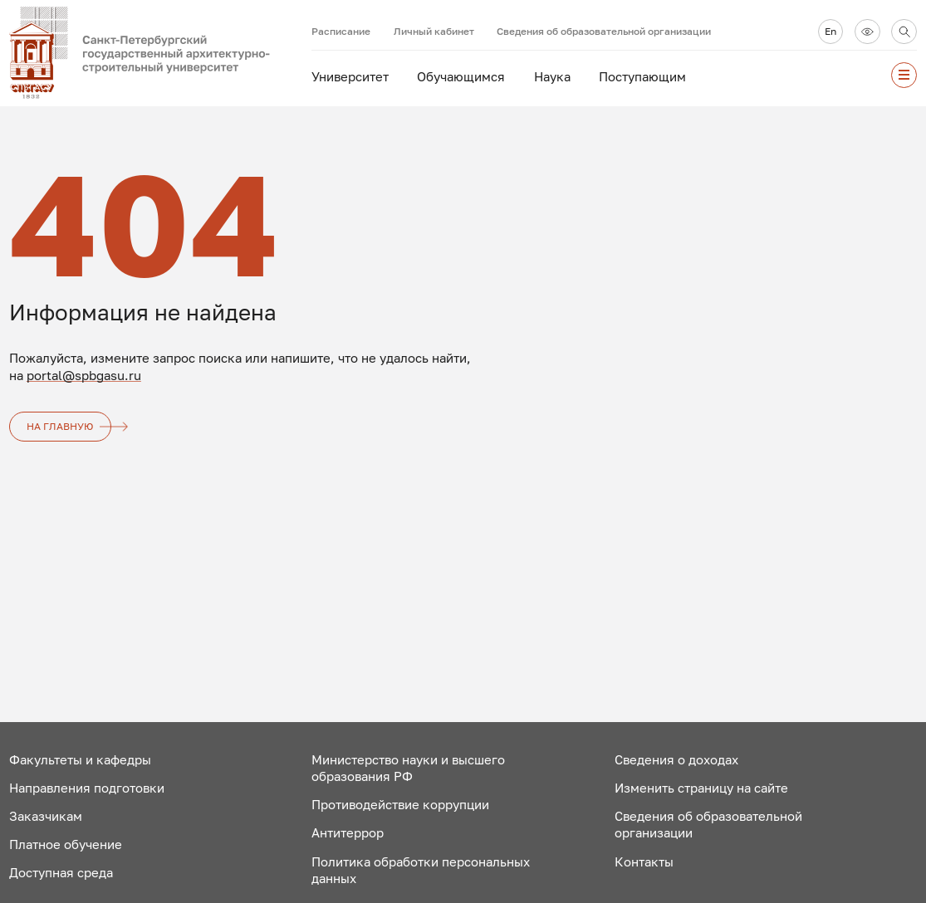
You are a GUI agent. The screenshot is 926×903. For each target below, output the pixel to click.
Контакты (644, 861)
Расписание (340, 31)
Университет (350, 76)
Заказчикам (45, 815)
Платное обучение (65, 844)
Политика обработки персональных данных (420, 870)
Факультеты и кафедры (80, 759)
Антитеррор (347, 832)
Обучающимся (461, 76)
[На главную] (160, 53)
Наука (552, 76)
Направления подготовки (86, 787)
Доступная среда (61, 872)
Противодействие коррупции (400, 804)
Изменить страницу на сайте (701, 787)
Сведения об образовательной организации (604, 31)
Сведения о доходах (676, 759)
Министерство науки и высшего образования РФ (408, 768)
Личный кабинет (434, 31)
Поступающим (642, 76)
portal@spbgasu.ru (84, 375)
